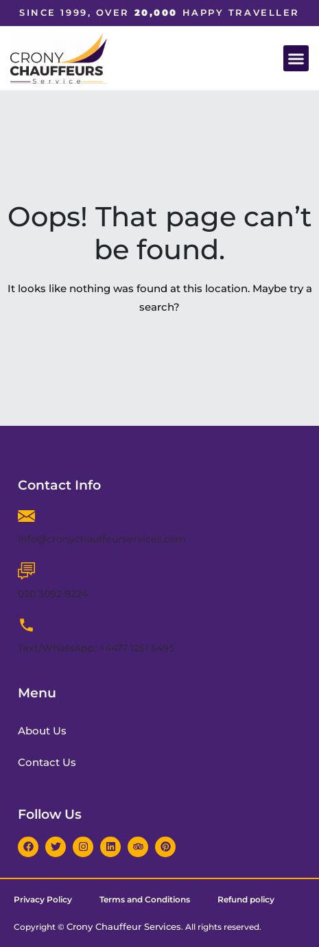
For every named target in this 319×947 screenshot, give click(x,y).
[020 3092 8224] (26, 570)
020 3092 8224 (53, 594)
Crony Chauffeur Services (124, 926)
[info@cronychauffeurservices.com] (26, 516)
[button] (296, 58)
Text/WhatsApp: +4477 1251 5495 (96, 648)
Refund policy (245, 899)
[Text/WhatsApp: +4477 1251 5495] (26, 625)
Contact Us (47, 762)
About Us (42, 730)
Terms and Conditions (144, 899)
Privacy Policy (43, 899)
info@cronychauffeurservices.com (102, 539)
